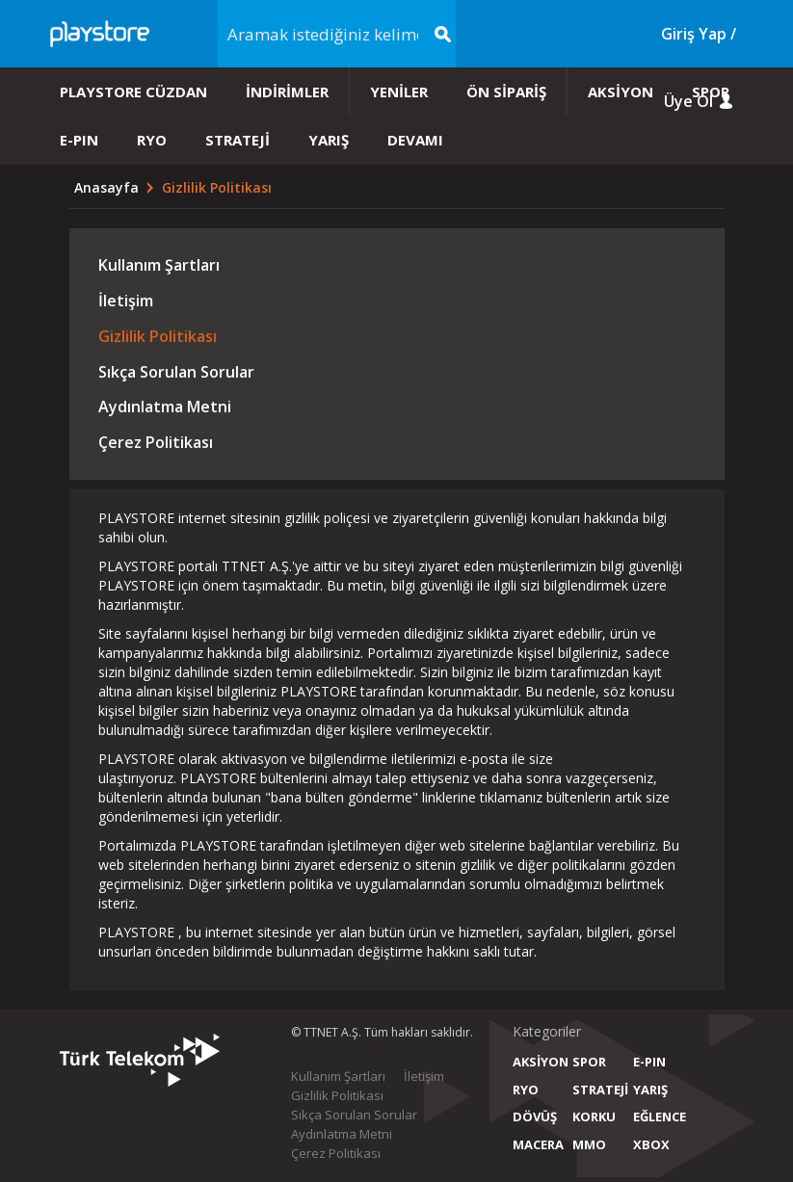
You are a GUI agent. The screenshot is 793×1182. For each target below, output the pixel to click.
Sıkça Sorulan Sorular (176, 371)
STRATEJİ (237, 139)
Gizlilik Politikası (157, 336)
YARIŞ (328, 139)
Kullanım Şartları (159, 265)
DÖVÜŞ (535, 1116)
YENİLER (399, 91)
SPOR (710, 91)
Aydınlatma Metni (164, 406)
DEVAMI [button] (415, 139)
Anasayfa (108, 187)
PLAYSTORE (136, 518)
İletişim (125, 300)
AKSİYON (620, 91)
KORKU (594, 1116)
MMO (589, 1144)
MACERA (536, 1144)
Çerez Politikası (155, 442)
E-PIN (79, 139)
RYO (152, 139)
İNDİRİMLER (287, 91)
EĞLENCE (656, 1116)
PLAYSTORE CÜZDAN (133, 91)
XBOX (651, 1144)
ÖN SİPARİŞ (506, 91)
